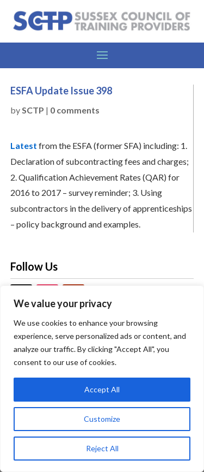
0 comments (75, 110)
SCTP (33, 110)
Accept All (102, 389)
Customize (102, 418)
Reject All (102, 448)
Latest (23, 145)
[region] (102, 378)
